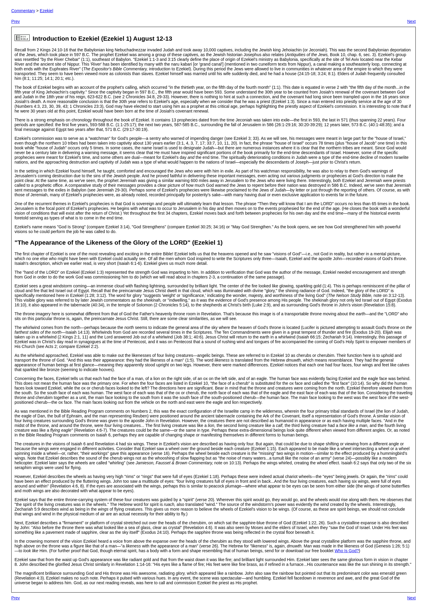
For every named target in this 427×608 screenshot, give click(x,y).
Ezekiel (46, 10)
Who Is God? (346, 550)
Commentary (23, 10)
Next (411, 21)
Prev (15, 21)
